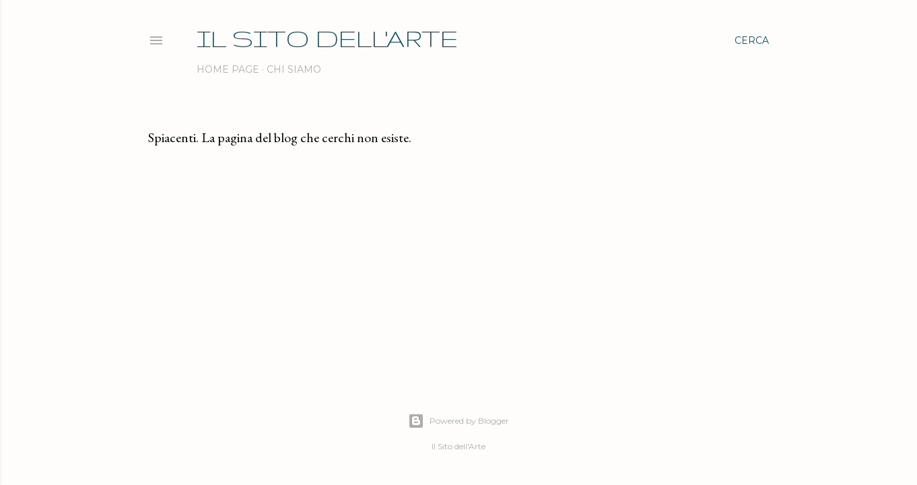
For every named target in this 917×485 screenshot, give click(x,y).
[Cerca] (752, 40)
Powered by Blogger (458, 421)
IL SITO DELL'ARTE (327, 38)
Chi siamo (294, 69)
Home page (228, 69)
